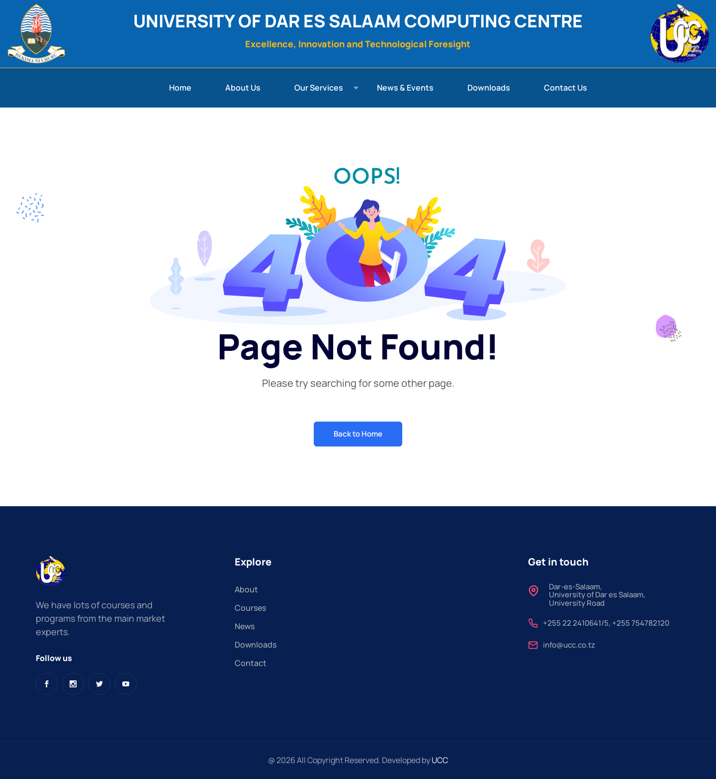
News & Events (405, 87)
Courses (250, 607)
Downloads (488, 87)
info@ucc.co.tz (569, 645)
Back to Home (358, 434)
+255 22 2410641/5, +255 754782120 (606, 623)
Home (180, 87)
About (246, 589)
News (245, 626)
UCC (440, 760)
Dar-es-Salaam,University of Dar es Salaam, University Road (597, 595)
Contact (251, 663)
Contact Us (565, 87)
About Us (243, 87)
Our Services (318, 87)
